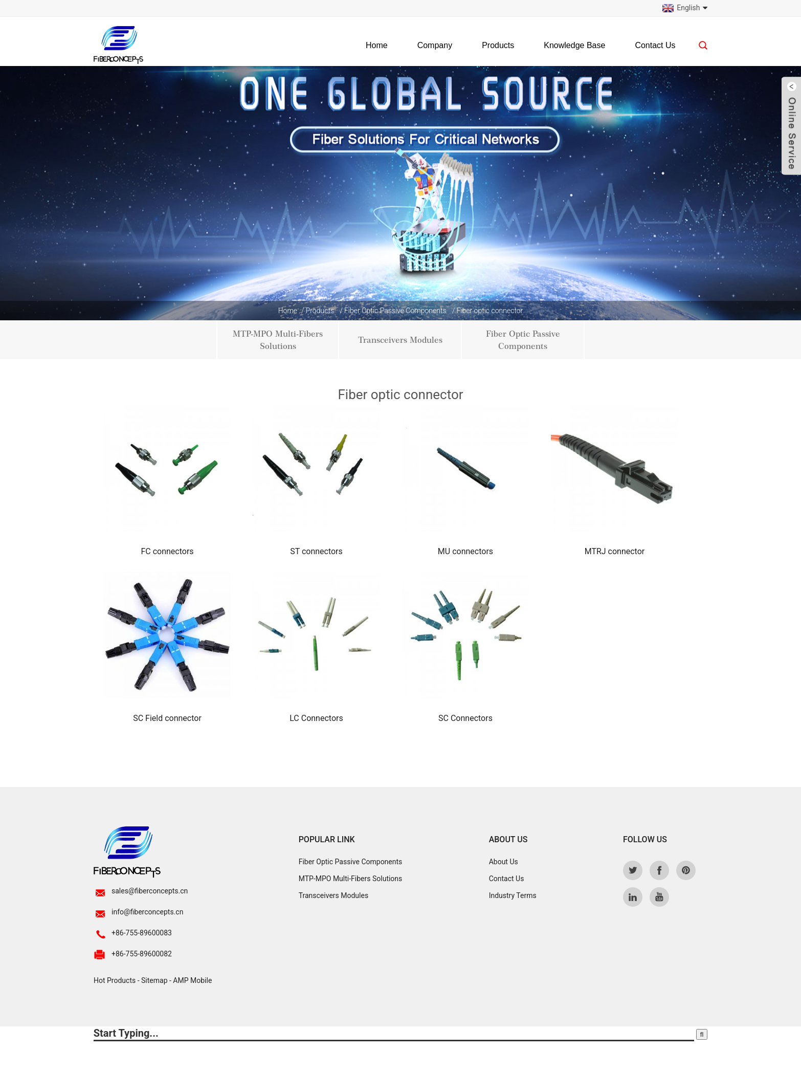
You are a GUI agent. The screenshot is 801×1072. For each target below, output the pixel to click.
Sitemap (154, 980)
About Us (503, 862)
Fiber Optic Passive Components (395, 311)
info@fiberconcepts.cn (147, 912)
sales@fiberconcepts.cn (150, 891)
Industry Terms (513, 895)
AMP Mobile (192, 980)
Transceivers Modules (400, 340)
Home (377, 45)
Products (498, 45)
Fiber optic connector (489, 311)
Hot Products (115, 980)
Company (434, 45)
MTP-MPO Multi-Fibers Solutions (278, 340)
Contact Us (655, 45)
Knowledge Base (574, 45)
